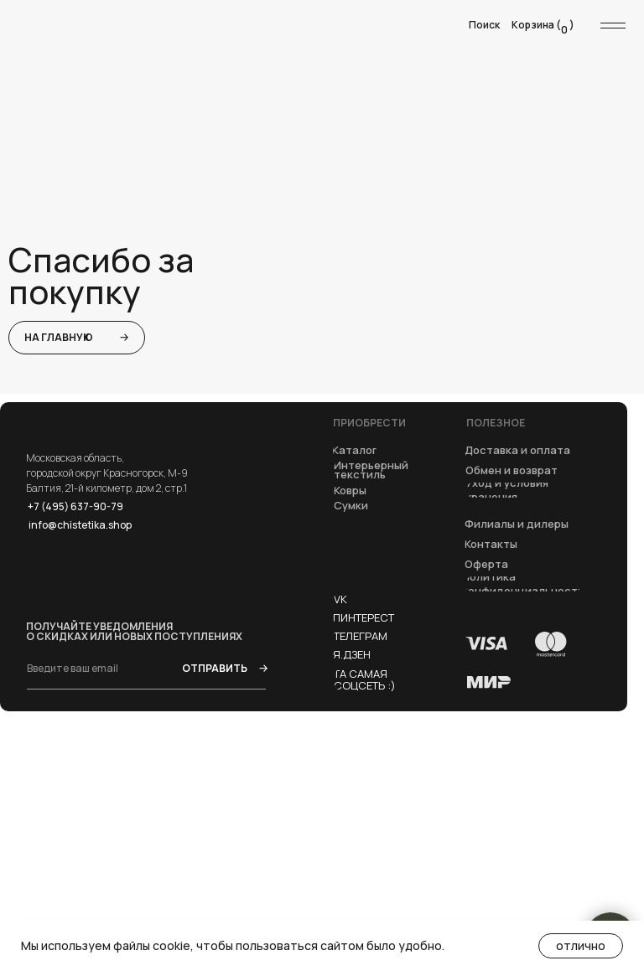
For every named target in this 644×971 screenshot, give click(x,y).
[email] (81, 668)
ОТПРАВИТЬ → (224, 668)
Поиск (484, 25)
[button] (487, 564)
